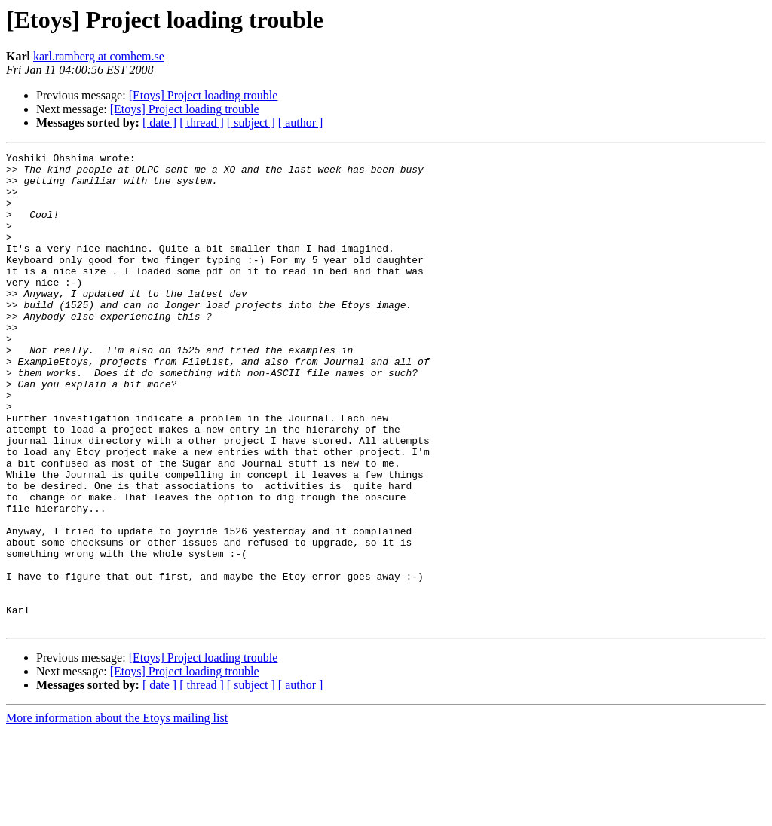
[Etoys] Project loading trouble (203, 95)
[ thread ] (201, 122)
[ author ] (300, 122)
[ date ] (159, 122)
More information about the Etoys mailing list (117, 812)
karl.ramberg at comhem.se (98, 56)
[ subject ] (251, 122)
